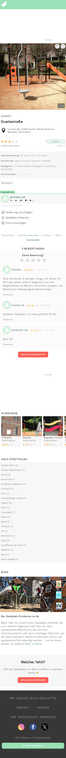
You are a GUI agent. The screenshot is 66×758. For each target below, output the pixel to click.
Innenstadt (6, 512)
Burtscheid (6, 479)
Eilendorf (5, 488)
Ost (3, 531)
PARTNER (43, 707)
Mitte (58, 235)
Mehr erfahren (33, 643)
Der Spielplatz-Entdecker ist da (20, 616)
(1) (23, 469)
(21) (9, 516)
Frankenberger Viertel (12, 498)
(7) (13, 512)
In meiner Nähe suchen (33, 746)
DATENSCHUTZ (28, 717)
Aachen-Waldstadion (11, 469)
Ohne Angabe (8, 559)
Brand (4, 474)
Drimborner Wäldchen (12, 484)
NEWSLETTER (47, 698)
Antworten (8, 294)
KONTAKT (23, 707)
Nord (3, 521)
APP (12, 698)
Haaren (4, 502)
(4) (9, 474)
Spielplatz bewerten (17, 217)
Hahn (3, 507)
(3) (16, 465)
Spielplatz (6, 116)
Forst (3, 493)
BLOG (34, 698)
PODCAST (22, 698)
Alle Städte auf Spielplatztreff (33, 737)
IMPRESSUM (47, 717)
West (3, 554)
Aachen (47, 235)
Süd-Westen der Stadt (12, 545)
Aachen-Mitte (7, 465)
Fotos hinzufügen (16, 222)
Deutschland (8, 235)
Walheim (5, 549)
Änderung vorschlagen (19, 212)
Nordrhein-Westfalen (29, 235)
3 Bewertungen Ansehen (10, 146)
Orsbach (5, 526)
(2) (8, 493)
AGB (13, 717)
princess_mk (17, 197)
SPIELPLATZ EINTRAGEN (33, 680)
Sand (3, 540)
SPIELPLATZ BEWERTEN (33, 354)
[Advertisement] (34, 390)
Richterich (6, 535)
